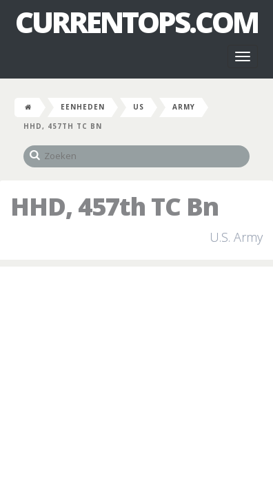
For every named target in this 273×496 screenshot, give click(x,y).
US (138, 107)
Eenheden (83, 107)
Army (183, 107)
